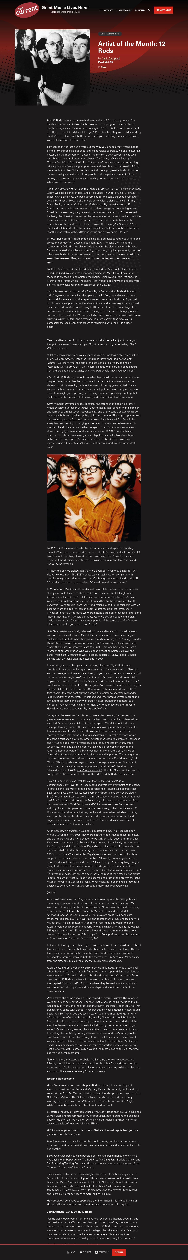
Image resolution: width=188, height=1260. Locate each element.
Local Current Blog (110, 33)
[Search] (149, 10)
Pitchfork (82, 770)
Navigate (106, 10)
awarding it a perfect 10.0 (67, 420)
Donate (119, 1252)
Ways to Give (124, 10)
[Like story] (102, 66)
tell (130, 571)
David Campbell (111, 58)
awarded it (88, 886)
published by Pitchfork (60, 639)
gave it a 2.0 (94, 770)
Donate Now (163, 10)
